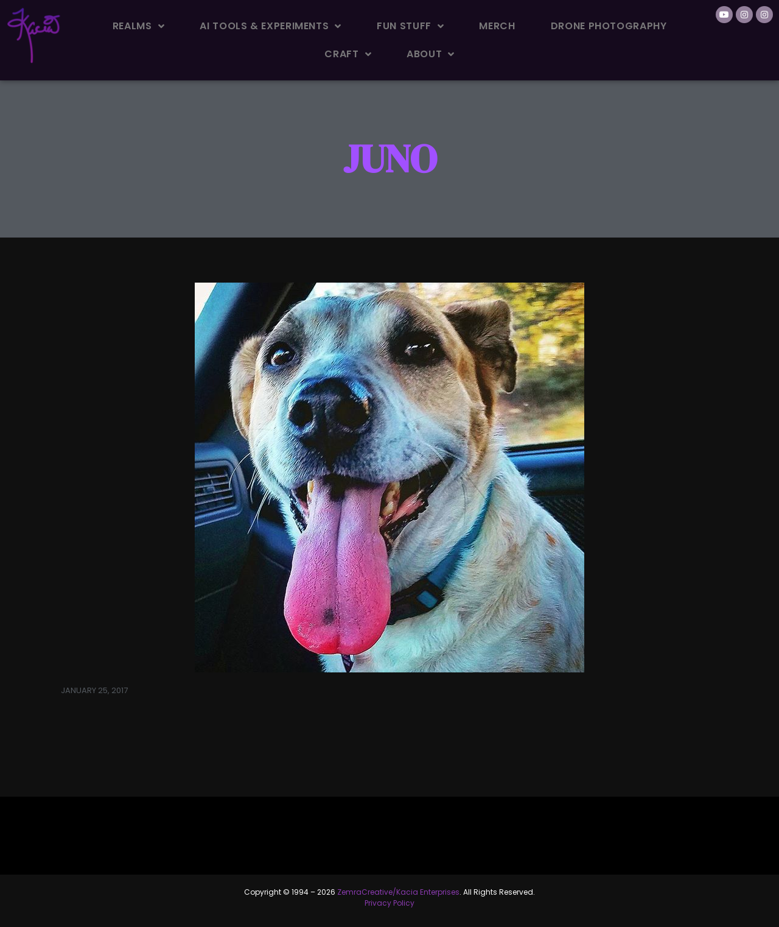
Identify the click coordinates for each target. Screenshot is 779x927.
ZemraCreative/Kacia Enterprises (398, 892)
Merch (497, 26)
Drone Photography (609, 26)
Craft (347, 54)
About (431, 54)
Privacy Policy (389, 903)
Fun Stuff (410, 26)
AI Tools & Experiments (270, 26)
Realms (138, 26)
